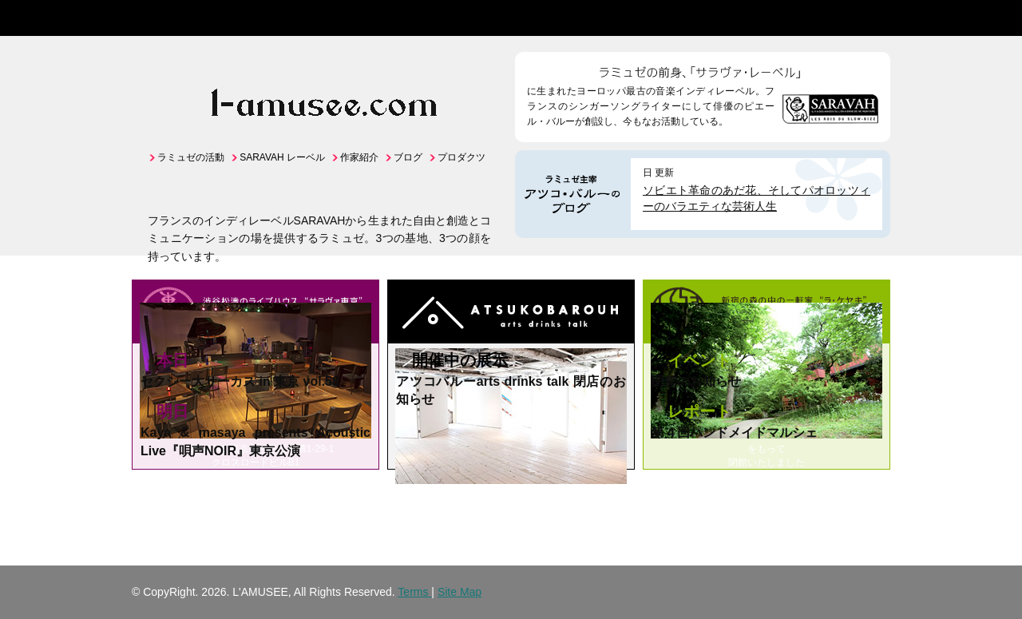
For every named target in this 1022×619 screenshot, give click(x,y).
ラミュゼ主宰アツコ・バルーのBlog (573, 194)
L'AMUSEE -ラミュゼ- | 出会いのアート (182, 18)
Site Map (459, 591)
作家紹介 (359, 157)
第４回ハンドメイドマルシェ (735, 432)
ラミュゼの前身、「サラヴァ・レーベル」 (702, 68)
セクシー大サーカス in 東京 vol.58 (240, 381)
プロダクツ (461, 157)
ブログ (408, 157)
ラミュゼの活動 (190, 157)
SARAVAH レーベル (282, 157)
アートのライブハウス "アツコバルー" (511, 314)
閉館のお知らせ (696, 381)
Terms (414, 591)
